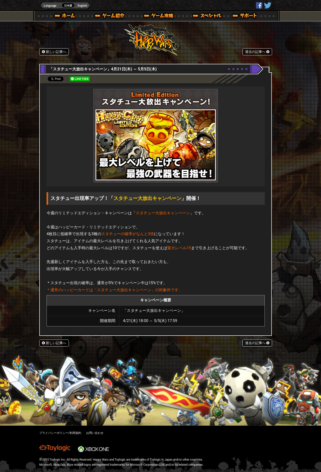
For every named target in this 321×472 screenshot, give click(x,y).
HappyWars (259, 5)
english (65, 5)
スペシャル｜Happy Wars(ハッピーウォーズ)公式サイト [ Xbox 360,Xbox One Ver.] (200, 16)
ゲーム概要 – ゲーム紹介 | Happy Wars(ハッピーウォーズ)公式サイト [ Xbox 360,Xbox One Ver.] (111, 16)
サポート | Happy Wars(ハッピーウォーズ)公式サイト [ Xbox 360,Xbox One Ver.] (245, 16)
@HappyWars (267, 5)
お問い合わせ (95, 433)
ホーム (66, 16)
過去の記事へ (257, 52)
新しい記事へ (54, 52)
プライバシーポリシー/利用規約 (60, 433)
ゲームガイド (156, 16)
